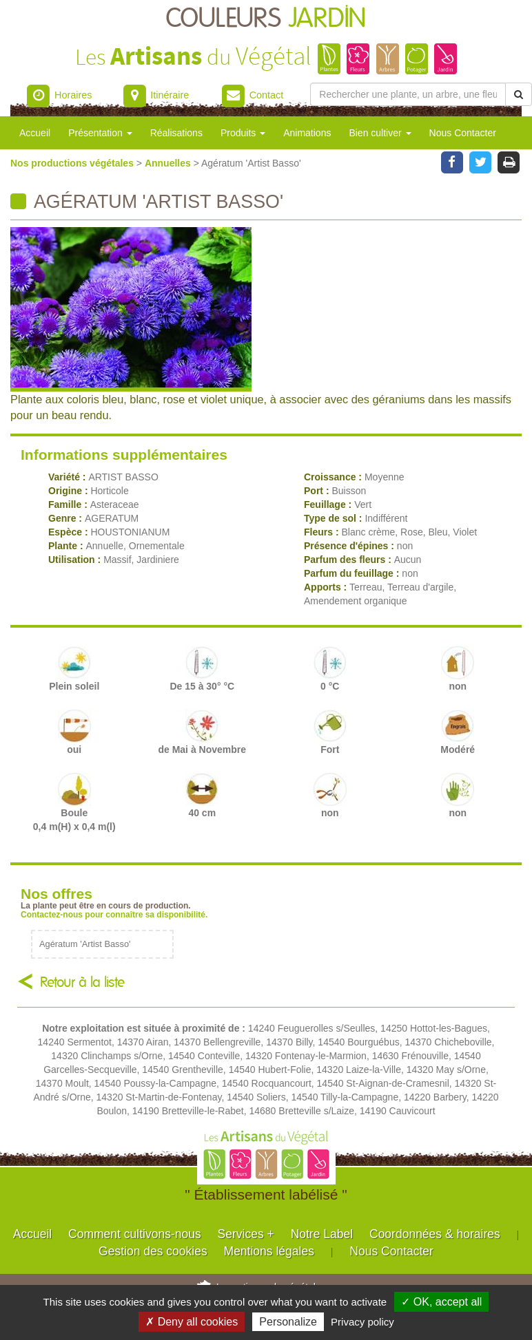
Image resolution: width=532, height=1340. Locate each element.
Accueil (34, 132)
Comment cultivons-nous (134, 1234)
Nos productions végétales (73, 163)
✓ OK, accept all (441, 1302)
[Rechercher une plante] (408, 94)
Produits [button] (243, 132)
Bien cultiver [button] (380, 132)
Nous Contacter (462, 132)
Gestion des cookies (153, 1251)
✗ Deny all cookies (191, 1322)
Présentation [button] (100, 132)
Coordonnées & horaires (434, 1234)
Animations (307, 132)
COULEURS (266, 19)
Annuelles (169, 163)
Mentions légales (269, 1251)
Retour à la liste (82, 982)
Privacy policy (362, 1322)
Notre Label (322, 1234)
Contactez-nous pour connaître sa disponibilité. (114, 914)
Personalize (288, 1322)
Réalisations (176, 132)
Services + (246, 1234)
